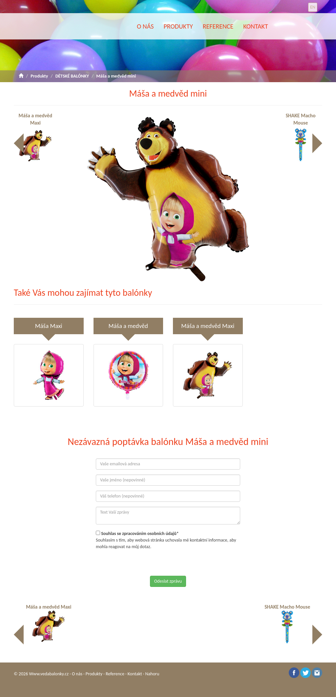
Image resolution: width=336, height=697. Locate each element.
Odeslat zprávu (168, 581)
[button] (263, 123)
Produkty (178, 26)
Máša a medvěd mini (116, 76)
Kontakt (255, 26)
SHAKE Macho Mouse (304, 132)
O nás (145, 26)
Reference (218, 26)
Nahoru (152, 674)
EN (312, 7)
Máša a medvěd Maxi (33, 132)
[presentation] (146, 563)
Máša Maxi (48, 326)
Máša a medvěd (128, 326)
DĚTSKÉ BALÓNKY (72, 76)
